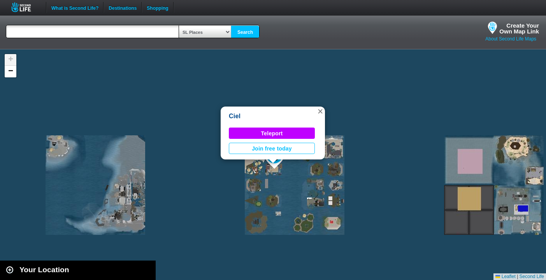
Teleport (272, 133)
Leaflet (505, 276)
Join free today (272, 148)
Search (245, 32)
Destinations (123, 7)
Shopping (157, 7)
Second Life (25, 7)
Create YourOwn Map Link (519, 28)
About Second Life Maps (510, 39)
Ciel (235, 116)
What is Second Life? (74, 7)
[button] (320, 111)
